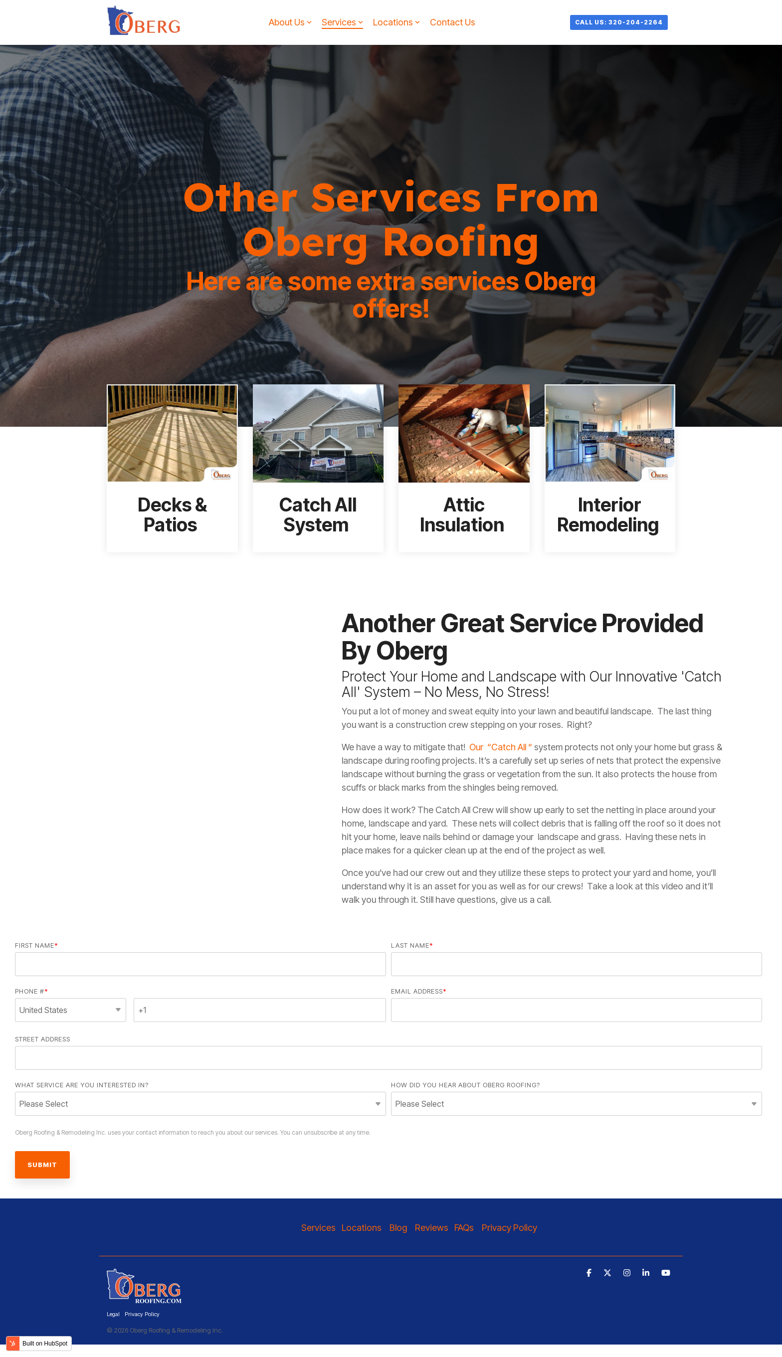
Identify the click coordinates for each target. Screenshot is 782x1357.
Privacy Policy (510, 1227)
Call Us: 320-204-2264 (619, 22)
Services (342, 22)
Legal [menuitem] (113, 1314)
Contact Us (452, 22)
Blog (398, 1227)
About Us (290, 22)
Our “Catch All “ (500, 747)
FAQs (464, 1227)
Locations (396, 22)
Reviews (431, 1227)
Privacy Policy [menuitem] (142, 1314)
